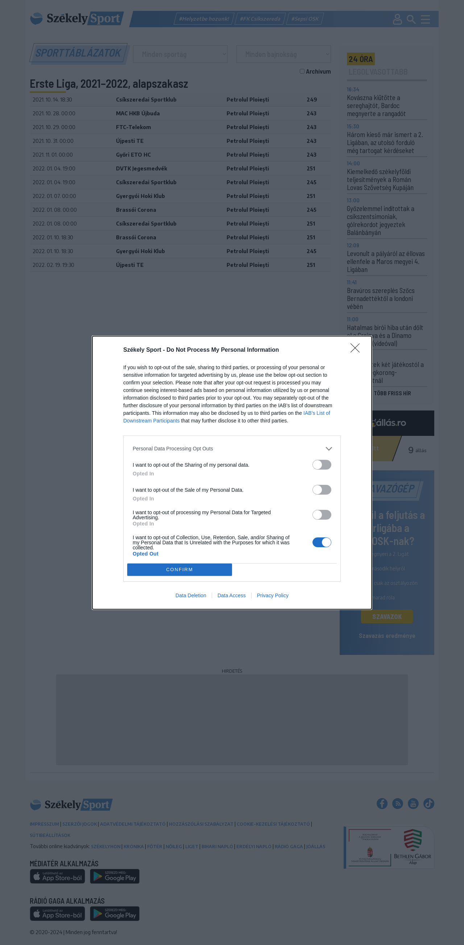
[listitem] (232, 449)
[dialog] (232, 472)
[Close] (357, 350)
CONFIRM (179, 569)
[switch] (321, 465)
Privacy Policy (273, 595)
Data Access (232, 595)
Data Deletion (190, 595)
